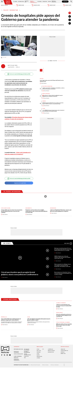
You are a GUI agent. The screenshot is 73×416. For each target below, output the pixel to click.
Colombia (15, 1)
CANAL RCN (65, 1)
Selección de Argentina (47, 86)
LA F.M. (38, 353)
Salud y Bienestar (32, 1)
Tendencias (44, 1)
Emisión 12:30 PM (36, 5)
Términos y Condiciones (55, 364)
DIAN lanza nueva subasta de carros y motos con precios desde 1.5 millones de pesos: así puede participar (52, 103)
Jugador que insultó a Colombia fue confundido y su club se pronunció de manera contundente (53, 88)
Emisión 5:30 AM (20, 5)
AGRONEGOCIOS (51, 352)
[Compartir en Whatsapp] (69, 23)
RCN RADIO (39, 352)
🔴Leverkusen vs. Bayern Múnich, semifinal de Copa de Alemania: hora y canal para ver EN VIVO (52, 96)
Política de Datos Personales (35, 364)
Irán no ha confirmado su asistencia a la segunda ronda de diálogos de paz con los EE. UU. (63, 315)
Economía (39, 1)
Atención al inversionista (16, 360)
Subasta (44, 101)
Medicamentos (29, 208)
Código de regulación (18, 353)
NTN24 (38, 349)
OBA (25, 357)
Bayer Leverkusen (46, 93)
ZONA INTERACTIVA (64, 350)
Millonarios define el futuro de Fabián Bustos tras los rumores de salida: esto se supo (64, 325)
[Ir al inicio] (7, 2)
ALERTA (38, 354)
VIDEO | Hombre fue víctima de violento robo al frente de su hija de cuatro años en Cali (62, 257)
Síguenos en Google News (19, 183)
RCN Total (39, 350)
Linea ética (26, 356)
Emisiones (4, 5)
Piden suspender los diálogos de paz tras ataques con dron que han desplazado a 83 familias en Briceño (62, 265)
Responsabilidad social (18, 349)
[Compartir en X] (69, 20)
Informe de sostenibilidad (27, 352)
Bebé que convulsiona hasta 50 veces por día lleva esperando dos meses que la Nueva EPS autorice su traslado (63, 249)
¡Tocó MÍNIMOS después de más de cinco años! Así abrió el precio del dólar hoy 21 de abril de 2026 (53, 111)
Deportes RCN (26, 1)
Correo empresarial (18, 356)
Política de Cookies (45, 364)
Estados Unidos (59, 312)
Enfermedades (53, 208)
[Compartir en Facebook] (69, 16)
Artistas (41, 78)
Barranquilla (4, 316)
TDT (43, 349)
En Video (7, 243)
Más (68, 243)
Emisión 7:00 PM (51, 5)
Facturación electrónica (26, 350)
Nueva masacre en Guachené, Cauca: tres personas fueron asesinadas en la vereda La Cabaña (63, 273)
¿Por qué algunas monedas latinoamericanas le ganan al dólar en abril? (38, 319)
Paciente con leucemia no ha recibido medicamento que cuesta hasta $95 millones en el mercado (36, 211)
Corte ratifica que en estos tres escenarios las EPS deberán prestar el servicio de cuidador (11, 211)
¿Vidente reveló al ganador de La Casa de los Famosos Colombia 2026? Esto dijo (63, 305)
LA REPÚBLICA (50, 349)
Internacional (21, 1)
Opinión (49, 1)
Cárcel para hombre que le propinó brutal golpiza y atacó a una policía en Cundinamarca (19, 273)
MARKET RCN (63, 353)
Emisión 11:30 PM (67, 5)
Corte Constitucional (5, 208)
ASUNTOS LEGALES (51, 350)
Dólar (43, 108)
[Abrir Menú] (2, 2)
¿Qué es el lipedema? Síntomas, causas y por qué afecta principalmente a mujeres (61, 210)
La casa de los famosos (61, 302)
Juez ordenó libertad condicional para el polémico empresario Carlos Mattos (11, 319)
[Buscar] (71, 1)
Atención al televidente (16, 352)
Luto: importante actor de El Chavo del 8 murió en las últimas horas (52, 81)
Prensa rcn (16, 357)
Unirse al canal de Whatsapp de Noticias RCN (19, 74)
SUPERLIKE (62, 352)
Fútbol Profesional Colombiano (63, 322)
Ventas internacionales (27, 354)
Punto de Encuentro (54, 1)
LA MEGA (38, 357)
